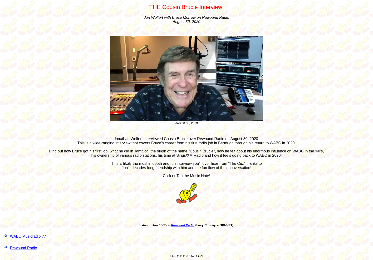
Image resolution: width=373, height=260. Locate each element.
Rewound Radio (182, 225)
